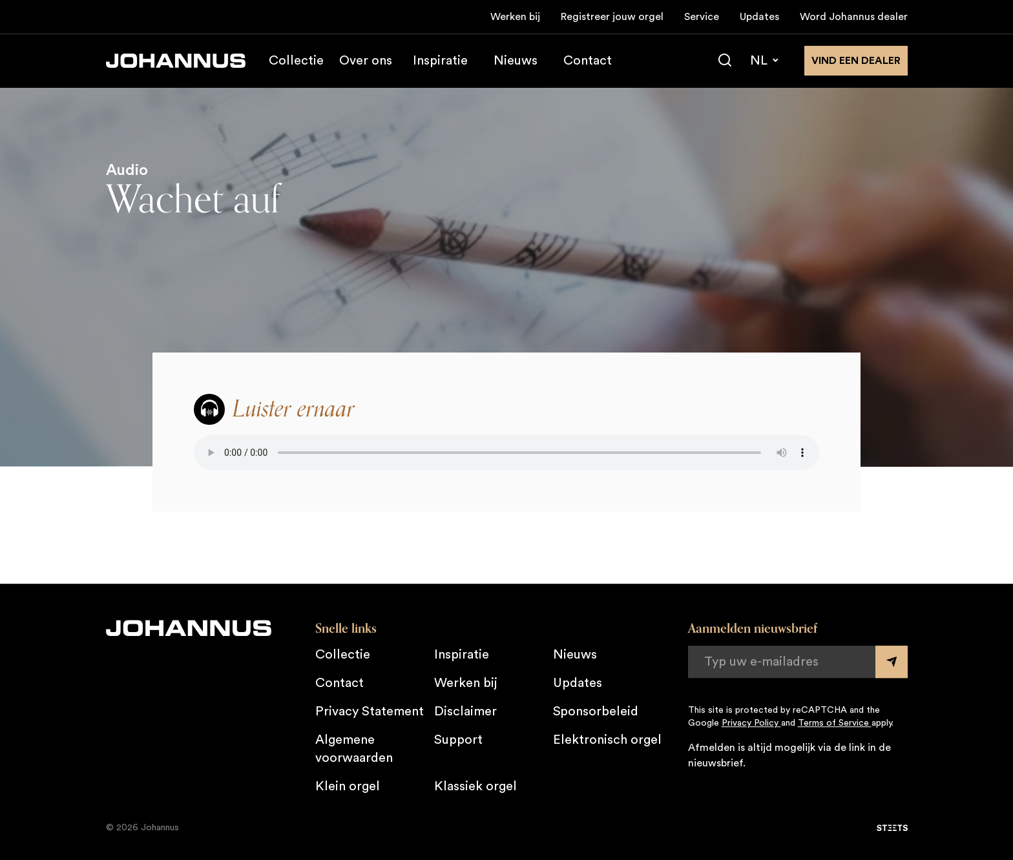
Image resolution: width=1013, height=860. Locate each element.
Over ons (365, 60)
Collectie (296, 60)
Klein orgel (347, 786)
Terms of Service (835, 723)
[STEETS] (892, 827)
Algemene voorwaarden (354, 748)
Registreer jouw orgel (612, 17)
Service (701, 17)
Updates (759, 17)
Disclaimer (465, 711)
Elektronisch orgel (607, 739)
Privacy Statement (369, 711)
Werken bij (515, 17)
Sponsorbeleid (595, 711)
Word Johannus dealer (854, 17)
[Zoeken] (724, 60)
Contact (587, 60)
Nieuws (516, 60)
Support (458, 739)
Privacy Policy (751, 723)
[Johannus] (175, 61)
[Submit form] (891, 662)
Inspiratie (440, 60)
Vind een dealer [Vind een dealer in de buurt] (856, 61)
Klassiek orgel (475, 786)
